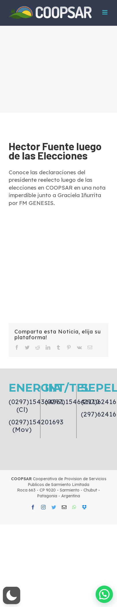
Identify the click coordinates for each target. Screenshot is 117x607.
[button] (11, 595)
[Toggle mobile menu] (105, 12)
